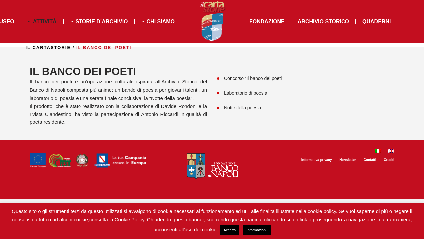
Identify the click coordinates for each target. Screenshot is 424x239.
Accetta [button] (230, 230)
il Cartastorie (65, 47)
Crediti (389, 160)
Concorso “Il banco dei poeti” (253, 78)
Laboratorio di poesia (245, 93)
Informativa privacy (316, 160)
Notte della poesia (242, 107)
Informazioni (257, 230)
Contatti (370, 160)
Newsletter (347, 160)
